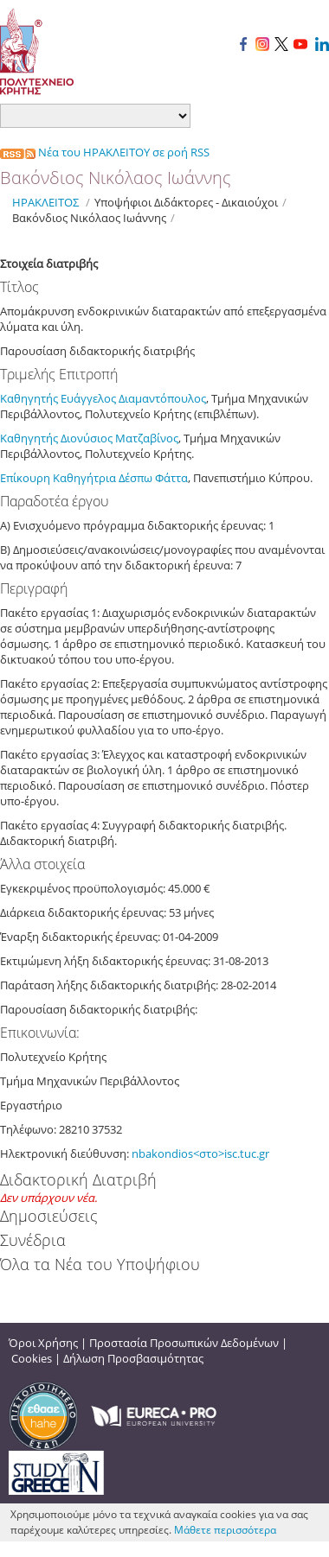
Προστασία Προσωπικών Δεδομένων (184, 1342)
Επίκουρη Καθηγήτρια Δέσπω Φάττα (94, 478)
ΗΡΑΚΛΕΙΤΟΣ (45, 202)
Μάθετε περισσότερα (225, 1529)
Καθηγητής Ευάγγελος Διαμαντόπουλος (103, 398)
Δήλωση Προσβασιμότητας (133, 1358)
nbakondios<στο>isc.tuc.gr (200, 1153)
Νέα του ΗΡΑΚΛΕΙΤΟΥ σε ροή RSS (105, 152)
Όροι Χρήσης (43, 1342)
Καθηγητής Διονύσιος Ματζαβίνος (89, 438)
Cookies (31, 1358)
